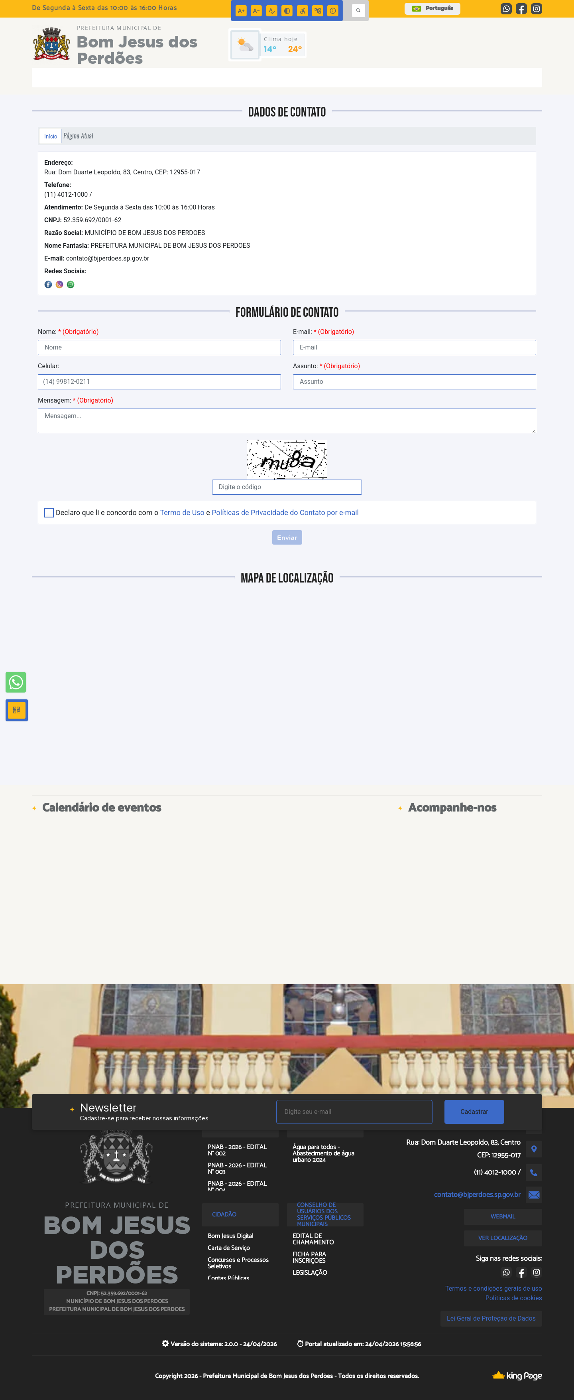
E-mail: (323, 332)
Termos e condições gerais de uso (493, 1288)
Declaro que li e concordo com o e (207, 512)
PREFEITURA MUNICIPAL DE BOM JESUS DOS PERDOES (147, 245)
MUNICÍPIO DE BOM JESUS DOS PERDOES (124, 233)
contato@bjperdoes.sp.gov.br (96, 258)
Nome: (68, 332)
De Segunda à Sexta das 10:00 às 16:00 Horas (129, 207)
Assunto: (326, 366)
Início (50, 136)
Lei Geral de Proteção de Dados (491, 1318)
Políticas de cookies (514, 1298)
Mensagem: (75, 400)
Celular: (48, 366)
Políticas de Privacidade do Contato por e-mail (285, 512)
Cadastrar (474, 1112)
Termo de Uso (182, 512)
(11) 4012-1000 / (68, 189)
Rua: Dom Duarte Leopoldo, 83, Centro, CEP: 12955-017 (122, 167)
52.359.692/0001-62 (82, 220)
